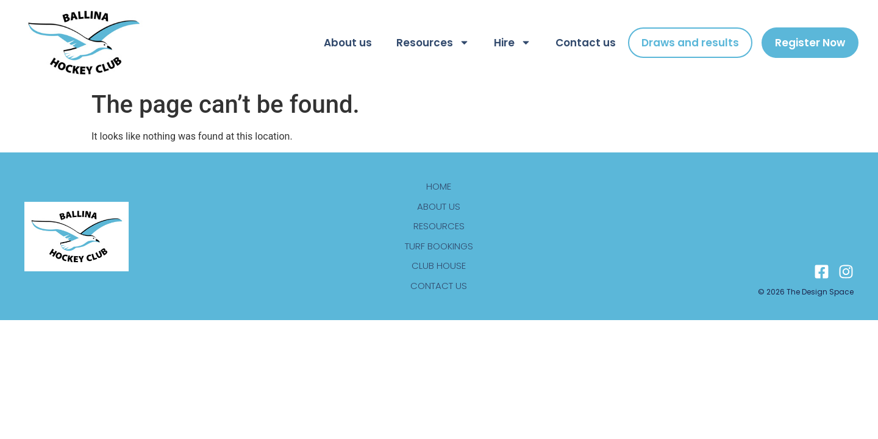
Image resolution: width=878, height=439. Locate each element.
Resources (432, 42)
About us (348, 42)
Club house (439, 265)
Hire (512, 42)
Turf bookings (439, 246)
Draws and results (690, 42)
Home (438, 186)
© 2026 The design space (806, 292)
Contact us (585, 42)
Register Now (810, 42)
